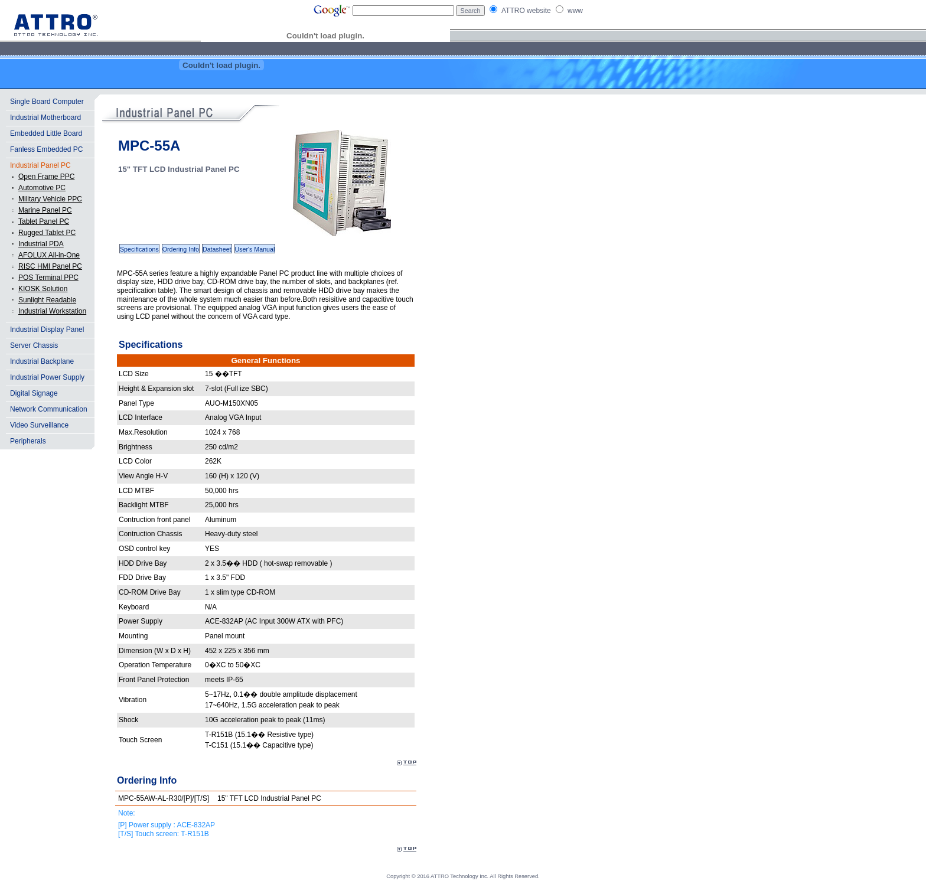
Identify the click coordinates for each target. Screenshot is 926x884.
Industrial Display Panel (47, 329)
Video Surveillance (39, 425)
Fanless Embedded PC (46, 149)
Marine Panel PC (45, 210)
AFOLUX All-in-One (49, 255)
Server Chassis (34, 345)
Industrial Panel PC (40, 165)
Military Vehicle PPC (50, 199)
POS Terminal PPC (48, 277)
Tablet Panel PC (43, 221)
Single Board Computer (47, 101)
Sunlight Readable (47, 300)
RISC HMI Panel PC (50, 266)
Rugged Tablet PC (47, 233)
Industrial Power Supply (47, 377)
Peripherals (28, 441)
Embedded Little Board (46, 133)
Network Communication (48, 409)
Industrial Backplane (42, 361)
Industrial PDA (41, 244)
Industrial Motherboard (45, 117)
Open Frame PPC (46, 176)
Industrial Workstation (52, 311)
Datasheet (217, 249)
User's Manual (255, 249)
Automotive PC (42, 188)
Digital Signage (34, 393)
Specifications (139, 249)
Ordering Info (180, 249)
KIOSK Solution (42, 289)
